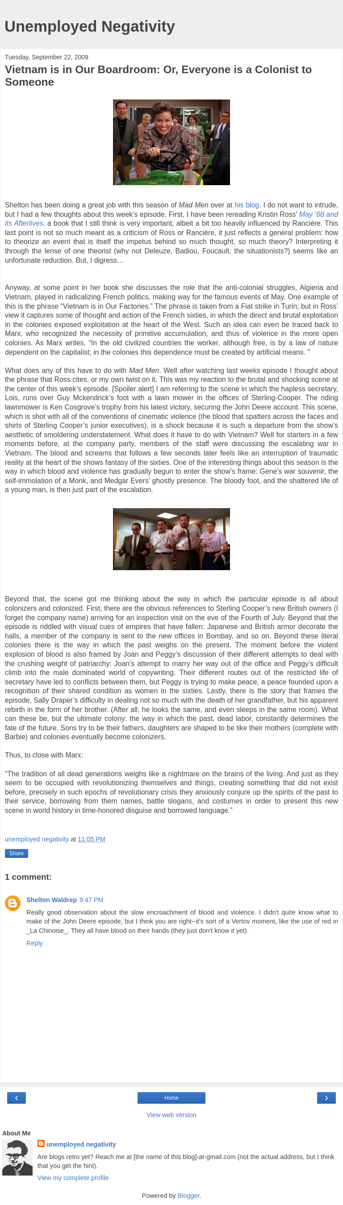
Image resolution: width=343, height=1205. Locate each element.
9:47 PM (91, 899)
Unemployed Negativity (89, 26)
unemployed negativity (81, 1144)
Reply (34, 943)
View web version (171, 1114)
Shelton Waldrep (51, 899)
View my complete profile (73, 1177)
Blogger (189, 1195)
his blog (246, 205)
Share (16, 853)
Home (171, 1098)
